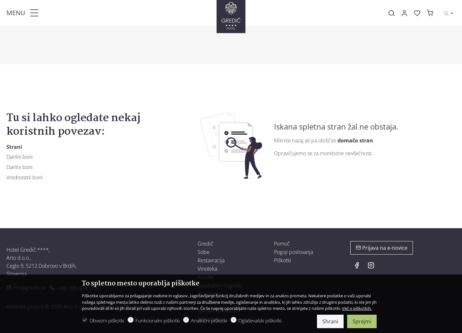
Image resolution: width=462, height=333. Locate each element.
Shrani (330, 321)
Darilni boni (19, 156)
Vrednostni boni (24, 177)
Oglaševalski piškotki (259, 320)
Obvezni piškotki (107, 320)
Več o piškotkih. (357, 308)
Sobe (204, 252)
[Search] (391, 13)
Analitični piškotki (209, 320)
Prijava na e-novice (381, 247)
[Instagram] (370, 266)
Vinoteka (207, 268)
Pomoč (282, 243)
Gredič (205, 243)
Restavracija (211, 260)
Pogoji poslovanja (293, 252)
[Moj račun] (404, 13)
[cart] (430, 13)
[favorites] (417, 13)
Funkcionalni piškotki (157, 320)
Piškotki (282, 260)
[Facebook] (356, 266)
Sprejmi (362, 321)
